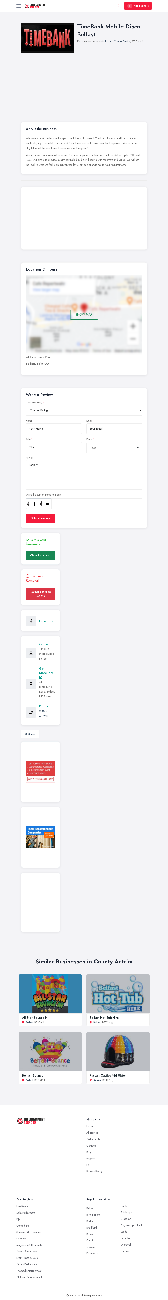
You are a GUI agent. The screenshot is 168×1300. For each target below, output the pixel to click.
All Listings (92, 1133)
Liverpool (126, 1245)
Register (90, 1158)
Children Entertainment (29, 1277)
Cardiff (90, 1240)
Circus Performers (26, 1264)
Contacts (91, 1146)
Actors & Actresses (26, 1251)
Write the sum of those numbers (43, 495)
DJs (18, 1219)
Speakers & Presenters (28, 1232)
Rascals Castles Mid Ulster (108, 1075)
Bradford (91, 1228)
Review (29, 457)
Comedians (22, 1226)
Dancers (21, 1238)
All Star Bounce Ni (35, 1017)
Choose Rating (34, 402)
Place (89, 439)
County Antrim (122, 41)
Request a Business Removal (40, 594)
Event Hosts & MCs (27, 1258)
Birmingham (93, 1215)
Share (30, 734)
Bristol (89, 1234)
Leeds (124, 1232)
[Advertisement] (84, 219)
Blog (89, 1152)
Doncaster (92, 1253)
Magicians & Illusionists (29, 1245)
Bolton (90, 1221)
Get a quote (93, 1139)
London (125, 1251)
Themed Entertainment (28, 1271)
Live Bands (22, 1206)
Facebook (46, 621)
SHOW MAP (84, 314)
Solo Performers (25, 1213)
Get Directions (46, 672)
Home (89, 1126)
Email (89, 421)
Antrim (97, 1080)
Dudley (124, 1206)
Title (28, 439)
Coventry (91, 1247)
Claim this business (40, 555)
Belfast (108, 41)
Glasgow (126, 1219)
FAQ (89, 1165)
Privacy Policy (94, 1171)
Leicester (125, 1238)
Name (29, 421)
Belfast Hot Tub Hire (104, 1017)
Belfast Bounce (32, 1075)
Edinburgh (126, 1212)
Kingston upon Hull (131, 1225)
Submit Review (40, 518)
